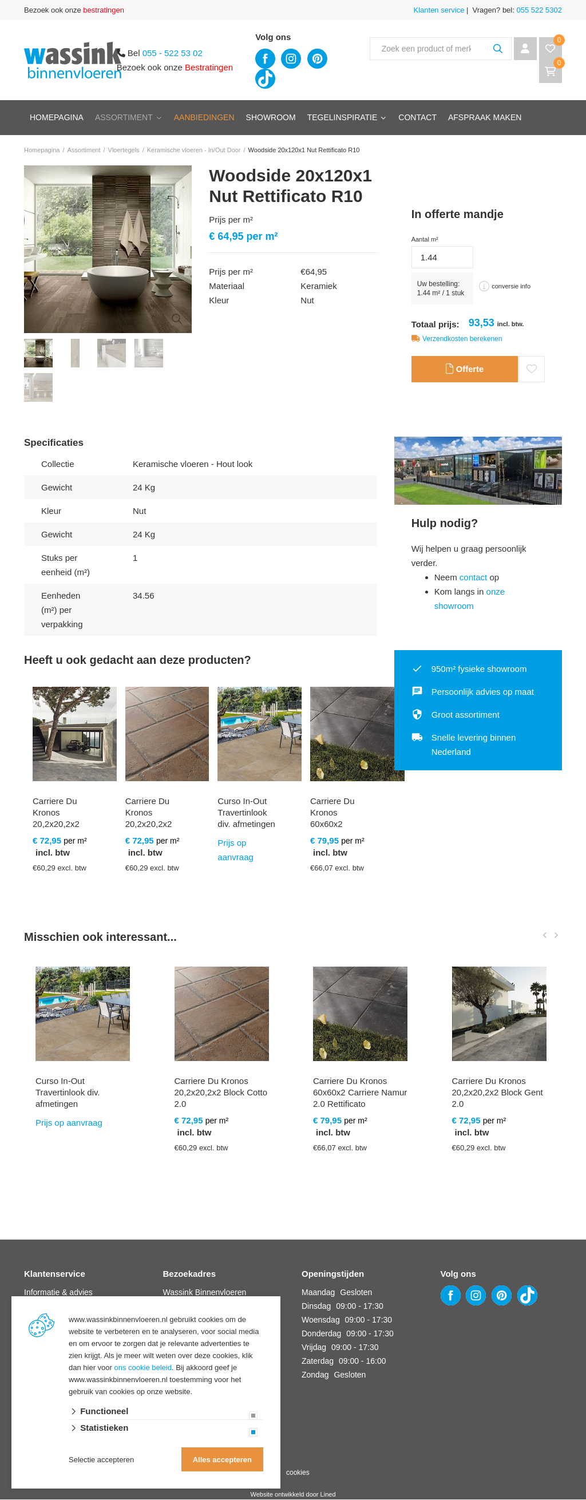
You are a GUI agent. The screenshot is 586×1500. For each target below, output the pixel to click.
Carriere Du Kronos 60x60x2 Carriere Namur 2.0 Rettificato (360, 1092)
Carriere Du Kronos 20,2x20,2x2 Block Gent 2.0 (497, 1092)
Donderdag (321, 1334)
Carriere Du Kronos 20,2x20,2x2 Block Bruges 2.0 (58, 824)
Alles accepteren (222, 1459)
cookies (298, 1473)
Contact (417, 117)
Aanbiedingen (204, 117)
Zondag (315, 1375)
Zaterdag (318, 1361)
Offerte (464, 370)
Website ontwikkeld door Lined (293, 1494)
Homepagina (57, 117)
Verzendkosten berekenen (462, 339)
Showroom (271, 117)
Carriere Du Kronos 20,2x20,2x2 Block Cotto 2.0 (148, 824)
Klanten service (439, 10)
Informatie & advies (58, 1292)
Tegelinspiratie (342, 117)
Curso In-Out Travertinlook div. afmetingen (246, 813)
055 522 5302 (538, 10)
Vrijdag (314, 1347)
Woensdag (321, 1320)
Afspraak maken (484, 117)
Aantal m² (424, 239)
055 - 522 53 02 (172, 53)
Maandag (318, 1292)
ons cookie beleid (143, 1367)
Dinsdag (316, 1306)
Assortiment (124, 117)
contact (473, 578)
